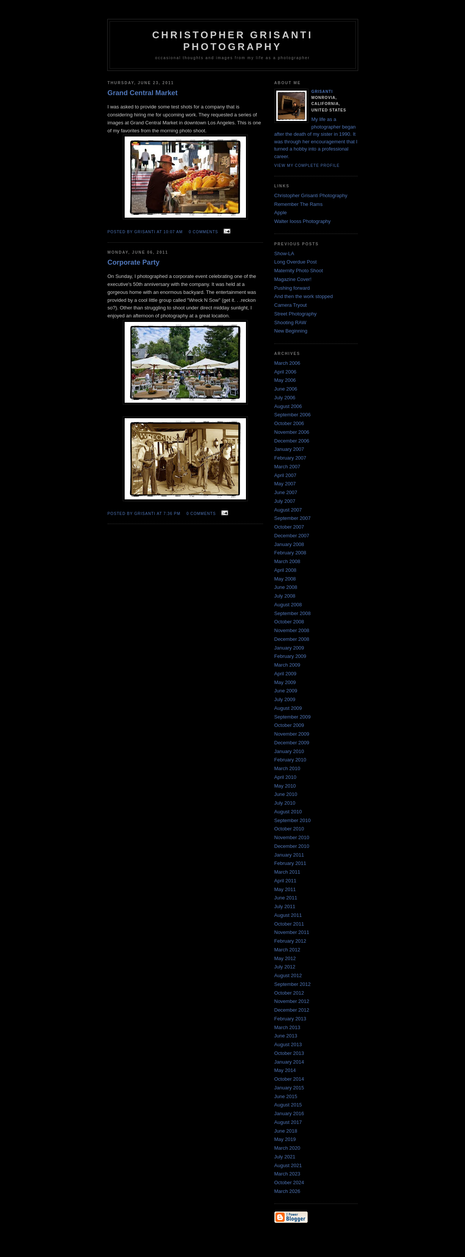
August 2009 (288, 708)
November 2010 (292, 837)
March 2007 (287, 466)
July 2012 (285, 967)
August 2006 (288, 406)
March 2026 (287, 1191)
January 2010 (289, 751)
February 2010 (290, 760)
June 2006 (285, 389)
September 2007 (292, 518)
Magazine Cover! (293, 279)
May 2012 (285, 958)
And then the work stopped (303, 296)
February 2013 (290, 1019)
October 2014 (289, 1079)
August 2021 (288, 1165)
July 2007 (285, 501)
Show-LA (284, 253)
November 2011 (292, 932)
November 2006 (292, 432)
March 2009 (287, 665)
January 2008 (289, 544)
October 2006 (289, 423)
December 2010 (292, 846)
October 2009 (289, 725)
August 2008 (288, 604)
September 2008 (292, 613)
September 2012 (292, 984)
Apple (280, 212)
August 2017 (288, 1122)
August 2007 (288, 510)
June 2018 (285, 1131)
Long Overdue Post (295, 262)
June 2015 (285, 1096)
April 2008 (285, 570)
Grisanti (322, 91)
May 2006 (285, 380)
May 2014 (285, 1070)
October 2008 (289, 622)
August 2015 (288, 1105)
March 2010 (287, 768)
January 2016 (289, 1113)
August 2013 (288, 1044)
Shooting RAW (290, 322)
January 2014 (289, 1062)
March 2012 (287, 950)
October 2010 (289, 829)
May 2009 (285, 682)
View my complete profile (307, 165)
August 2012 (288, 975)
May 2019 (285, 1139)
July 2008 (285, 596)
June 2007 (285, 492)
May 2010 (285, 786)
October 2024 (289, 1182)
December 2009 (292, 742)
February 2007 (290, 458)
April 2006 (285, 372)
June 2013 (285, 1036)
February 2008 (290, 553)
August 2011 (288, 915)
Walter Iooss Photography (302, 221)
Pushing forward (292, 288)
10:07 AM (173, 232)
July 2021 (285, 1157)
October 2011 (289, 924)
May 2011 (285, 889)
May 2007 (285, 483)
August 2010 (288, 811)
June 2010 (285, 794)
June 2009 (285, 691)
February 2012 (290, 941)
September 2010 (292, 820)
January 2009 (289, 648)
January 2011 (289, 855)
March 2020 (287, 1148)
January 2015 (289, 1088)
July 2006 (285, 397)
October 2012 (289, 993)
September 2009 (292, 717)
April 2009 (285, 673)
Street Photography (295, 314)
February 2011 (290, 863)
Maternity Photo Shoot (298, 270)
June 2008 (285, 587)
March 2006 (287, 363)
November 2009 (292, 734)
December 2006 (292, 441)
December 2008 (292, 639)
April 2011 (285, 881)
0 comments (203, 232)
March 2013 (287, 1027)
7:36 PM (171, 514)
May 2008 (285, 579)
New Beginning (290, 331)
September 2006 (292, 414)
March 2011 (287, 872)
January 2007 (289, 449)
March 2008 (287, 561)
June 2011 (285, 898)
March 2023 (287, 1174)
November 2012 (292, 1001)
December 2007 (292, 535)
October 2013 (289, 1053)
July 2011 (285, 906)
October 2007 (289, 527)
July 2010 (285, 803)
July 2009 (285, 699)
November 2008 (292, 630)
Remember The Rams (298, 204)
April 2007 (285, 475)
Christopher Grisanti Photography (311, 195)
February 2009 (290, 656)
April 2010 (285, 777)
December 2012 (292, 1010)
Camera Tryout (290, 305)
